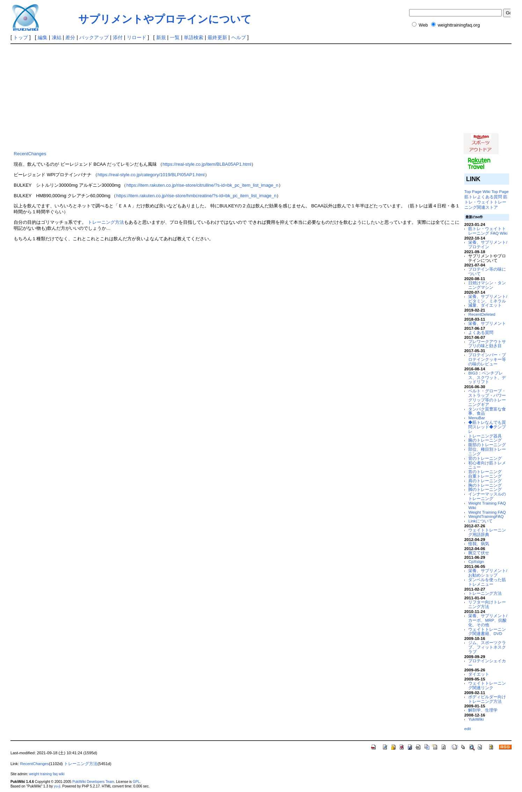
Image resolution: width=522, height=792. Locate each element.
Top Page (472, 191)
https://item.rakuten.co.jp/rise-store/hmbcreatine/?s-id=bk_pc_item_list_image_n (196, 195)
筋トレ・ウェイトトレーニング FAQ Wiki (487, 230)
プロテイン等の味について (487, 271)
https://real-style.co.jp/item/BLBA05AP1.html (206, 164)
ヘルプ (238, 37)
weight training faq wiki (46, 774)
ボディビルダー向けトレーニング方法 (487, 699)
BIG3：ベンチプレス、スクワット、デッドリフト (487, 377)
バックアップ (94, 37)
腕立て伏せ (478, 552)
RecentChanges (30, 153)
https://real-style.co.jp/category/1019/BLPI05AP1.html (151, 174)
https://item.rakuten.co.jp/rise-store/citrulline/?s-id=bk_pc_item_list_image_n (202, 185)
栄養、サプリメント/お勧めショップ (487, 572)
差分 (70, 37)
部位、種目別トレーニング (487, 451)
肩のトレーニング (485, 480)
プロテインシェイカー (487, 663)
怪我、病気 (478, 543)
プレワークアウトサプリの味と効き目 (487, 343)
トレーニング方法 (106, 222)
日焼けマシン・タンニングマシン (487, 285)
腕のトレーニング (485, 440)
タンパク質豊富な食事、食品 (487, 411)
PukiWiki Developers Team (93, 782)
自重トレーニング (485, 476)
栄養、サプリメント (487, 323)
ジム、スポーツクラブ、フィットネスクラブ (487, 647)
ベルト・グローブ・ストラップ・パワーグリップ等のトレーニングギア (487, 397)
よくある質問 (480, 332)
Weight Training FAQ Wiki (487, 505)
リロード (136, 37)
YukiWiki (476, 719)
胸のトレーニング (485, 485)
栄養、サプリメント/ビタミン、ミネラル (487, 298)
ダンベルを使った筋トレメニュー (487, 581)
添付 (118, 37)
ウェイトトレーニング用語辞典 (487, 532)
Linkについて (480, 521)
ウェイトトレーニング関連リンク (487, 685)
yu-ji (57, 786)
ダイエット (478, 674)
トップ (20, 37)
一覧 (175, 37)
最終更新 (217, 37)
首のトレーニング (485, 471)
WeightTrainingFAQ (485, 516)
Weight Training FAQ (487, 512)
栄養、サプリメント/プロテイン (487, 244)
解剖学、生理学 (483, 710)
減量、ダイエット (485, 305)
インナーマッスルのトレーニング (487, 496)
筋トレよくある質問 (483, 196)
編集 (43, 37)
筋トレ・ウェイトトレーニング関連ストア (485, 201)
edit (467, 728)
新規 (161, 37)
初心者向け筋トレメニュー (487, 465)
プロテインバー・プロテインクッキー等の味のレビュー (487, 359)
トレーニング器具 (485, 436)
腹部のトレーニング (487, 444)
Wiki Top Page (495, 191)
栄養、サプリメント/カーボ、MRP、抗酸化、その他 (487, 620)
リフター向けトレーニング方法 (487, 604)
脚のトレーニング (485, 489)
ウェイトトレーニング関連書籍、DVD (487, 631)
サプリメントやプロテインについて (165, 19)
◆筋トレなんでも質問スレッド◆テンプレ (487, 427)
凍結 (56, 37)
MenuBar (476, 417)
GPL (136, 782)
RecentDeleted (481, 314)
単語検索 (193, 37)
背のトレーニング (485, 458)
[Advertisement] (177, 96)
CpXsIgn (476, 561)
